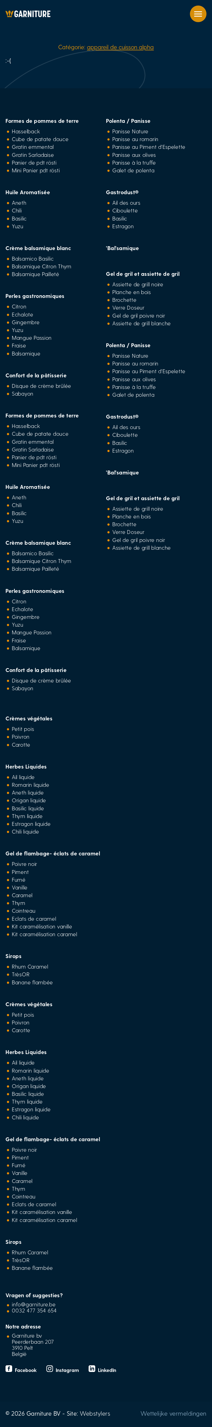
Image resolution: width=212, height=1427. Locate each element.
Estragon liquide (31, 823)
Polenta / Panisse (128, 120)
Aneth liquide (28, 792)
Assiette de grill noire (137, 284)
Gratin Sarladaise (33, 154)
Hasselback (26, 131)
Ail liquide (23, 777)
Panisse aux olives (134, 154)
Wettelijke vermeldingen (173, 1413)
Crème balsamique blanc (38, 248)
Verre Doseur (128, 307)
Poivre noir (24, 863)
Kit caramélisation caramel (44, 934)
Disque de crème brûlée (41, 385)
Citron (19, 306)
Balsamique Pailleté (35, 274)
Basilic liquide (28, 808)
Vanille (20, 887)
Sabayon (22, 393)
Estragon (123, 226)
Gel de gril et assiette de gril (143, 273)
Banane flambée (32, 982)
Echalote (22, 314)
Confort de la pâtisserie (36, 375)
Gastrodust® (122, 192)
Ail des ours (126, 202)
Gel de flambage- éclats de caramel (53, 853)
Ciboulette (125, 210)
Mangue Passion (32, 337)
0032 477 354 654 (34, 1310)
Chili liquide (25, 831)
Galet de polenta (133, 170)
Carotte (21, 744)
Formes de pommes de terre (42, 120)
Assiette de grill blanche (141, 323)
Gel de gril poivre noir (138, 315)
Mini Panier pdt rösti (36, 170)
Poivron (21, 736)
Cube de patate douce (40, 139)
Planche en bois (131, 292)
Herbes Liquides (26, 766)
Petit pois (23, 728)
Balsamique (26, 353)
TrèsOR (21, 974)
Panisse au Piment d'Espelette (149, 146)
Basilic (19, 218)
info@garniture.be (34, 1304)
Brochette (124, 299)
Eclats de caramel (34, 918)
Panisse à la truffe (134, 162)
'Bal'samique (122, 248)
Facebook (22, 1370)
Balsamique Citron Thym (41, 266)
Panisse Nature (130, 131)
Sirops (14, 956)
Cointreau (24, 910)
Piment (20, 871)
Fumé (19, 879)
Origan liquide (29, 800)
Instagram (63, 1370)
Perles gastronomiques (35, 295)
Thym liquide (27, 816)
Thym (18, 902)
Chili (17, 210)
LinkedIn (102, 1370)
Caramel (22, 895)
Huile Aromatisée (28, 192)
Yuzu (17, 226)
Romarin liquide (30, 784)
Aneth (19, 202)
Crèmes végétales (29, 718)
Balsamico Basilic (33, 258)
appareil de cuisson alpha (120, 46)
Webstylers (95, 1413)
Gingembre (26, 322)
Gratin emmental (33, 146)
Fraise (19, 345)
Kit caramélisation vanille (42, 926)
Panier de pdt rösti (34, 162)
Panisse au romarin (135, 139)
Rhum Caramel (30, 966)
